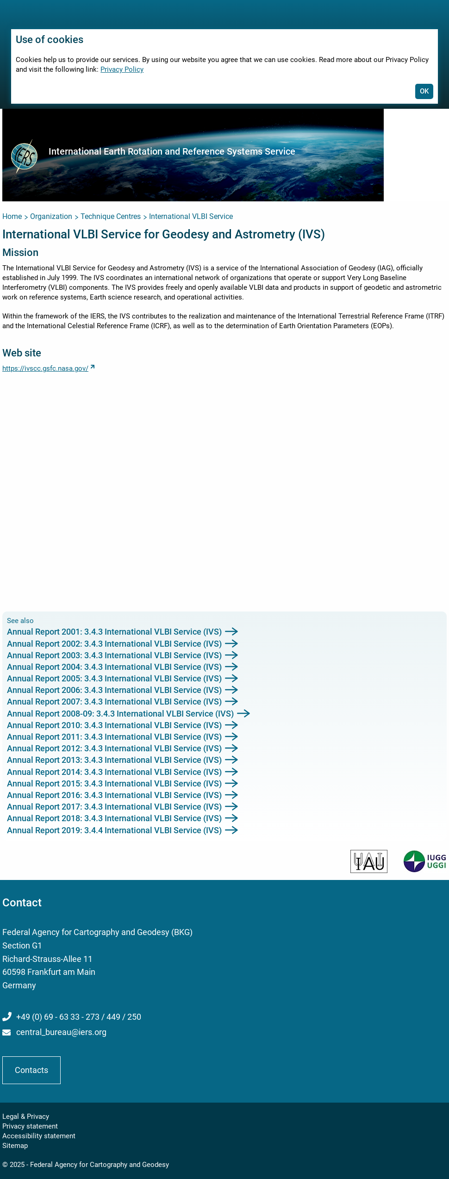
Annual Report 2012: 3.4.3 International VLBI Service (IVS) (114, 748)
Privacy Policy (121, 69)
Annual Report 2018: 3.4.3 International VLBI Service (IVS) (114, 818)
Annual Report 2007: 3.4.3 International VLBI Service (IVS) (114, 701)
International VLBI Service (191, 216)
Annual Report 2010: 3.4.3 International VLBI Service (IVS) (114, 725)
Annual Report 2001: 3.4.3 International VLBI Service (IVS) (114, 631)
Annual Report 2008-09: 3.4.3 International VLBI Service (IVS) (120, 713)
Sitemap (15, 1146)
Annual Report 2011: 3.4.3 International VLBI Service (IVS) (114, 737)
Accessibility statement (38, 1136)
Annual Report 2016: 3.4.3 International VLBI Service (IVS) (114, 795)
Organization (51, 216)
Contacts (31, 1070)
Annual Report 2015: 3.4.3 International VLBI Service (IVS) (114, 783)
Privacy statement (30, 1126)
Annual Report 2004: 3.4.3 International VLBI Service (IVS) (114, 667)
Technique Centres (111, 216)
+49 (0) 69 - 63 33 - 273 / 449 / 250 (78, 1017)
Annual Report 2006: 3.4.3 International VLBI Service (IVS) (114, 690)
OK (424, 91)
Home (12, 216)
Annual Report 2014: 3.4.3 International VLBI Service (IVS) (114, 772)
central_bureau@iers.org (61, 1032)
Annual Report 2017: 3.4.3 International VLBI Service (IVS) (114, 806)
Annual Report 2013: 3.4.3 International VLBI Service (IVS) (114, 760)
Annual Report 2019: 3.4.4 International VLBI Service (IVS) (114, 830)
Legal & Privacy (25, 1116)
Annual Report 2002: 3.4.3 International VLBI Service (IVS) (114, 644)
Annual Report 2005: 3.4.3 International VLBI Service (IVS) (114, 678)
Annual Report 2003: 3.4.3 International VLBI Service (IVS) (114, 655)
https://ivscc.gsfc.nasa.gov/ (45, 368)
